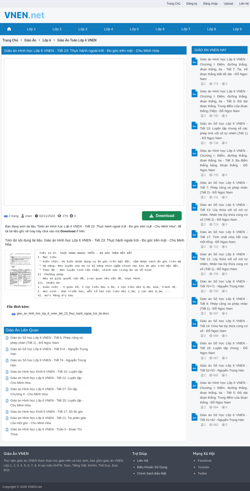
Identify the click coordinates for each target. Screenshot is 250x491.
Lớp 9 (237, 29)
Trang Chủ (173, 3)
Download (161, 216)
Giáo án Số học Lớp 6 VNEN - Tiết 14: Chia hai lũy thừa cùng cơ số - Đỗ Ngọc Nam (223, 325)
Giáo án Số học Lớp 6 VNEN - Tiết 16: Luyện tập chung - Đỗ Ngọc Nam (223, 348)
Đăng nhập (210, 3)
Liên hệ (244, 3)
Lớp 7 (185, 29)
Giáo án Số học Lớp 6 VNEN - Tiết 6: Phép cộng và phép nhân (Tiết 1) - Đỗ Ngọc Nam (223, 303)
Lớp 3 (82, 29)
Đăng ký (192, 3)
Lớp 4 (108, 29)
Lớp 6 (160, 29)
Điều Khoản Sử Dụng (152, 467)
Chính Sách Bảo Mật (151, 473)
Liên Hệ (142, 460)
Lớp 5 (134, 29)
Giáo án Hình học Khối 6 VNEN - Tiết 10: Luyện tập (46, 371)
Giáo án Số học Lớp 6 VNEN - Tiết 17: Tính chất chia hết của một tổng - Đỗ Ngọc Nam (223, 236)
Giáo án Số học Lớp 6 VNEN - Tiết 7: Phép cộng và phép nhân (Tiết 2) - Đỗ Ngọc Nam (223, 187)
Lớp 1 (31, 29)
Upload (228, 3)
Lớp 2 (57, 29)
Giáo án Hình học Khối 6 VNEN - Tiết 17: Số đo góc (46, 411)
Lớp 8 (211, 29)
